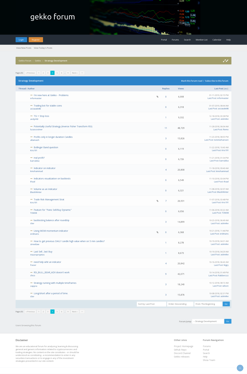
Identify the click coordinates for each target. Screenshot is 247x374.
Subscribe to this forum (216, 80)
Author (31, 88)
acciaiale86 (35, 108)
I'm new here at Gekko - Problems (51, 95)
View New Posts (23, 47)
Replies (165, 88)
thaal (32, 181)
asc (226, 88)
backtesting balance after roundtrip (51, 220)
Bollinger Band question (46, 147)
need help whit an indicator (47, 261)
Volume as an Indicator (45, 189)
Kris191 (33, 150)
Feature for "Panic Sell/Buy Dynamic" (53, 209)
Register (36, 39)
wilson (225, 285)
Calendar (217, 39)
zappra (33, 286)
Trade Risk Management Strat (49, 199)
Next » (75, 73)
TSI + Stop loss (41, 115)
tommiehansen (221, 139)
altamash (34, 140)
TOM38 (33, 212)
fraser (33, 265)
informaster (36, 98)
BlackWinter (36, 192)
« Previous (30, 73)
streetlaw (34, 244)
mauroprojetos (37, 254)
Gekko (38, 60)
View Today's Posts (43, 47)
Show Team (209, 360)
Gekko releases (182, 356)
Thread (22, 88)
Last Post (218, 88)
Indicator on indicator (44, 168)
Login (21, 39)
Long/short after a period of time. (51, 293)
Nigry (226, 265)
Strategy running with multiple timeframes (55, 282)
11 (166, 127)
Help (228, 39)
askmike (225, 118)
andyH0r (34, 119)
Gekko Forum (25, 60)
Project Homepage (183, 346)
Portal (164, 39)
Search (187, 39)
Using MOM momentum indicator (51, 230)
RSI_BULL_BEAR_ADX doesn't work (51, 272)
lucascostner (36, 129)
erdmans (34, 233)
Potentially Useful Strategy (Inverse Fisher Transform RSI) (63, 126)
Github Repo (180, 349)
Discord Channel (182, 353)
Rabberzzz (223, 275)
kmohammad (36, 171)
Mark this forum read (191, 80)
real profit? (39, 157)
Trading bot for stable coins (48, 105)
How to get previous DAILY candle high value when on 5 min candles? (69, 241)
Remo (226, 129)
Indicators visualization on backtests (52, 178)
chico (32, 275)
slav (32, 223)
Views (181, 88)
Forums (175, 39)
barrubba (34, 160)
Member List (201, 39)
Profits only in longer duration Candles (53, 136)
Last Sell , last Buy (43, 251)
